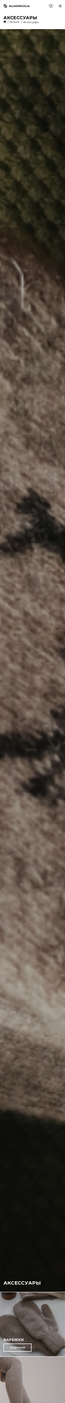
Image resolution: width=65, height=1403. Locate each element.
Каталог (15, 22)
